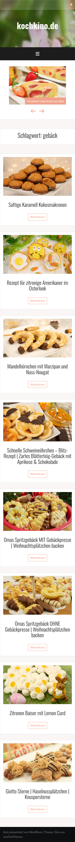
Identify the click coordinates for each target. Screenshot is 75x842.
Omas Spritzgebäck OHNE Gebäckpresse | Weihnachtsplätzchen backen (37, 629)
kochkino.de (37, 25)
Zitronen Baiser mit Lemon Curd (37, 713)
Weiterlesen (37, 216)
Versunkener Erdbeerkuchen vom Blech (45, 101)
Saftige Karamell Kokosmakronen (37, 204)
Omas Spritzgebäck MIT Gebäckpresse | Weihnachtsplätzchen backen (37, 542)
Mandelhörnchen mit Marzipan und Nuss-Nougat (37, 369)
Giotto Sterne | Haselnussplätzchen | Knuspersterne (37, 794)
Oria (56, 832)
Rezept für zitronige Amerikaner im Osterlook (37, 285)
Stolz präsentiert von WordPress (22, 832)
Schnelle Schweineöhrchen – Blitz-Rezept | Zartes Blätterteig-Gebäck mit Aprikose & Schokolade (37, 456)
